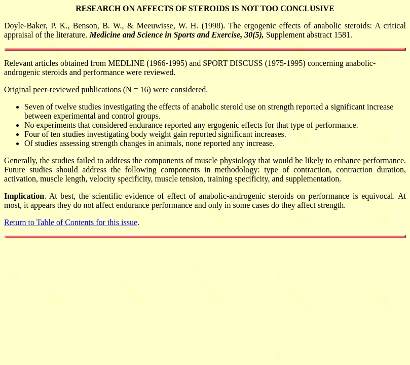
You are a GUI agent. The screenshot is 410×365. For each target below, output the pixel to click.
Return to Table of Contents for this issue (70, 222)
